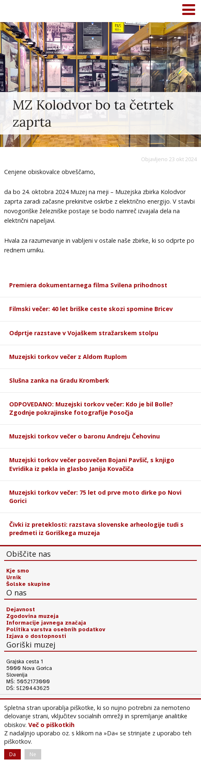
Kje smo (17, 571)
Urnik (13, 577)
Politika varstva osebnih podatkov (55, 629)
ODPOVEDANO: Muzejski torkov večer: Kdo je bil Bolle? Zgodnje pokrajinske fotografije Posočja (91, 408)
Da (12, 754)
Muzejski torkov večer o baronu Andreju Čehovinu (84, 436)
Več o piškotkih (51, 725)
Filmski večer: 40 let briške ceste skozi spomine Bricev (91, 309)
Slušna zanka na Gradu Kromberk (59, 380)
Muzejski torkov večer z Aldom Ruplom (68, 357)
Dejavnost (20, 609)
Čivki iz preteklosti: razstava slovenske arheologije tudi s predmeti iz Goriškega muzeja (96, 528)
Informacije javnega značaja (46, 623)
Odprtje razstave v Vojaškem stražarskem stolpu (83, 333)
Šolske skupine (28, 584)
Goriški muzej (16, 10)
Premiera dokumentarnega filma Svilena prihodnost (88, 285)
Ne (33, 754)
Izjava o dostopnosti (36, 636)
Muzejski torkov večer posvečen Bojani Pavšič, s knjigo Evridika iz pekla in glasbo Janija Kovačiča (91, 464)
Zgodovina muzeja (32, 616)
